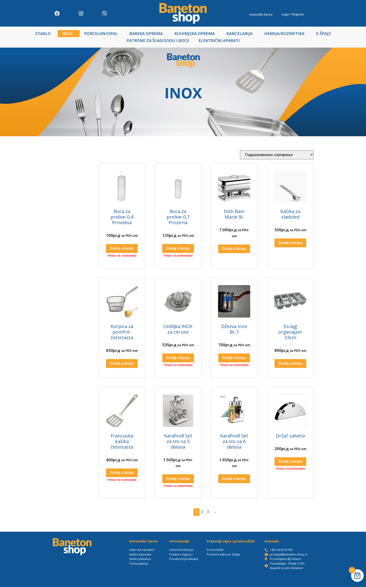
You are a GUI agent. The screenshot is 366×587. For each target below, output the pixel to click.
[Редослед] (277, 154)
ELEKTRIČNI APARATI (219, 40)
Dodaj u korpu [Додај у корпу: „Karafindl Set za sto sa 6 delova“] (234, 478)
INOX (68, 33)
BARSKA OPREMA (147, 33)
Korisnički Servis (262, 14)
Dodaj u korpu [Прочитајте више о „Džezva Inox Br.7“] (234, 358)
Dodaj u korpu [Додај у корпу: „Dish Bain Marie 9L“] (234, 248)
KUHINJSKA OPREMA (195, 33)
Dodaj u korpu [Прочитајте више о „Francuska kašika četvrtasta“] (122, 472)
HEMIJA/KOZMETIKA (285, 33)
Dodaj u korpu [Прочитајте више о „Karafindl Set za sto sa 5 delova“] (178, 478)
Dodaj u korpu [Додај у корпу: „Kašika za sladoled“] (290, 243)
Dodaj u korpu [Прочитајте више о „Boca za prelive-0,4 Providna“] (122, 248)
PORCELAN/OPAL (102, 33)
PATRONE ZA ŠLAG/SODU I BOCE (158, 40)
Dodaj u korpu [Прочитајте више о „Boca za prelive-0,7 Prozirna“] (178, 248)
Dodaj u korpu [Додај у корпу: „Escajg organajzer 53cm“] (290, 363)
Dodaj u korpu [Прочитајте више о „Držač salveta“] (290, 461)
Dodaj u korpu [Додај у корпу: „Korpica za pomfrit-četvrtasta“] (122, 363)
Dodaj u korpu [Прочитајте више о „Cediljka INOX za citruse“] (178, 358)
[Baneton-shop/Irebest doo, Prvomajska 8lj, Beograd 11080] (72, 570)
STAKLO (44, 33)
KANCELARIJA (240, 33)
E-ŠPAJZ (323, 33)
